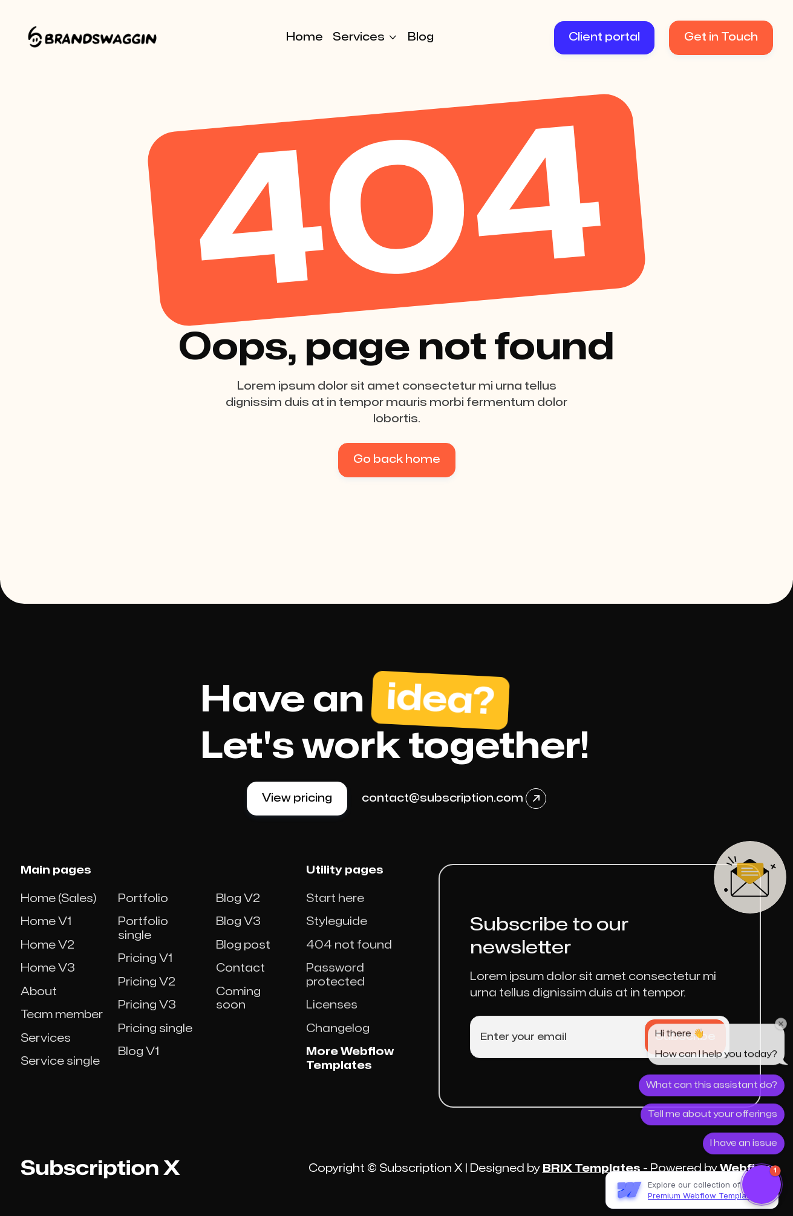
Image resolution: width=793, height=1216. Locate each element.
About (39, 1005)
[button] (365, 37)
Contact (240, 981)
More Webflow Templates (350, 1082)
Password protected (335, 998)
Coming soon (238, 1012)
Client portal (604, 37)
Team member (62, 1028)
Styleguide (336, 945)
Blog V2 (238, 912)
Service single (60, 1075)
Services (46, 1052)
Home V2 (47, 958)
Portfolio (143, 912)
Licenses (331, 1028)
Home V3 (48, 981)
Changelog (338, 1052)
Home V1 (46, 935)
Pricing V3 (147, 1018)
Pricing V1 (145, 972)
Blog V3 (238, 935)
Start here (335, 922)
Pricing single (155, 1042)
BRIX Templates (592, 1168)
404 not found (349, 968)
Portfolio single (143, 942)
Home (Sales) (59, 912)
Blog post (243, 958)
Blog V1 (138, 1065)
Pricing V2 (146, 995)
